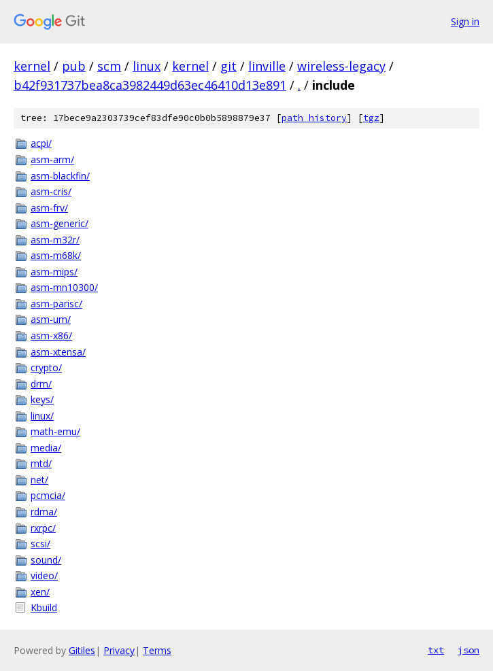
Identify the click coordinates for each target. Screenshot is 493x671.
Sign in (465, 21)
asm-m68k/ (56, 255)
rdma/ (44, 511)
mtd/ (41, 463)
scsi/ (40, 543)
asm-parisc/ (56, 303)
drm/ (41, 383)
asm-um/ (51, 319)
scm (109, 66)
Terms (157, 650)
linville (267, 66)
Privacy (119, 650)
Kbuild (44, 607)
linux (146, 66)
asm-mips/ (54, 271)
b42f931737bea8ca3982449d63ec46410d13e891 (150, 85)
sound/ (46, 559)
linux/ (42, 415)
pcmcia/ (48, 495)
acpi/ (41, 143)
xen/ (40, 591)
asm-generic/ (59, 223)
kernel (32, 66)
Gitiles (82, 650)
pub (74, 66)
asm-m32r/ (55, 239)
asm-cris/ (51, 191)
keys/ (42, 399)
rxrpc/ (43, 527)
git (228, 66)
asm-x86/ (51, 335)
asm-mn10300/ (64, 287)
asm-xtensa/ (58, 351)
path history (314, 118)
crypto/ (46, 367)
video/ (44, 575)
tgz (371, 118)
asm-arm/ (52, 159)
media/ (46, 447)
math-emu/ (55, 431)
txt (436, 650)
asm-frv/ (49, 207)
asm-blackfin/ (60, 175)
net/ (39, 479)
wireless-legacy (341, 66)
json (468, 650)
